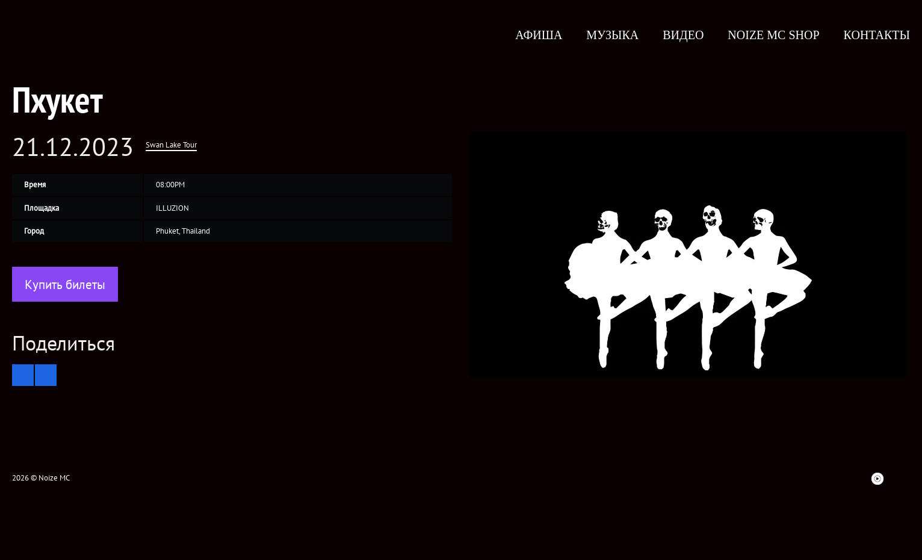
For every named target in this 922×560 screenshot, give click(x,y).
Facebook (704, 479)
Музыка (612, 35)
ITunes (812, 479)
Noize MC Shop (773, 35)
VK (747, 479)
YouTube (791, 479)
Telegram (899, 479)
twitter (726, 479)
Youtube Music (877, 479)
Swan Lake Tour (171, 145)
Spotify (834, 479)
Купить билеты (65, 284)
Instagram (769, 479)
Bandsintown (856, 479)
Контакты (877, 35)
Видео (683, 35)
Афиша (538, 35)
